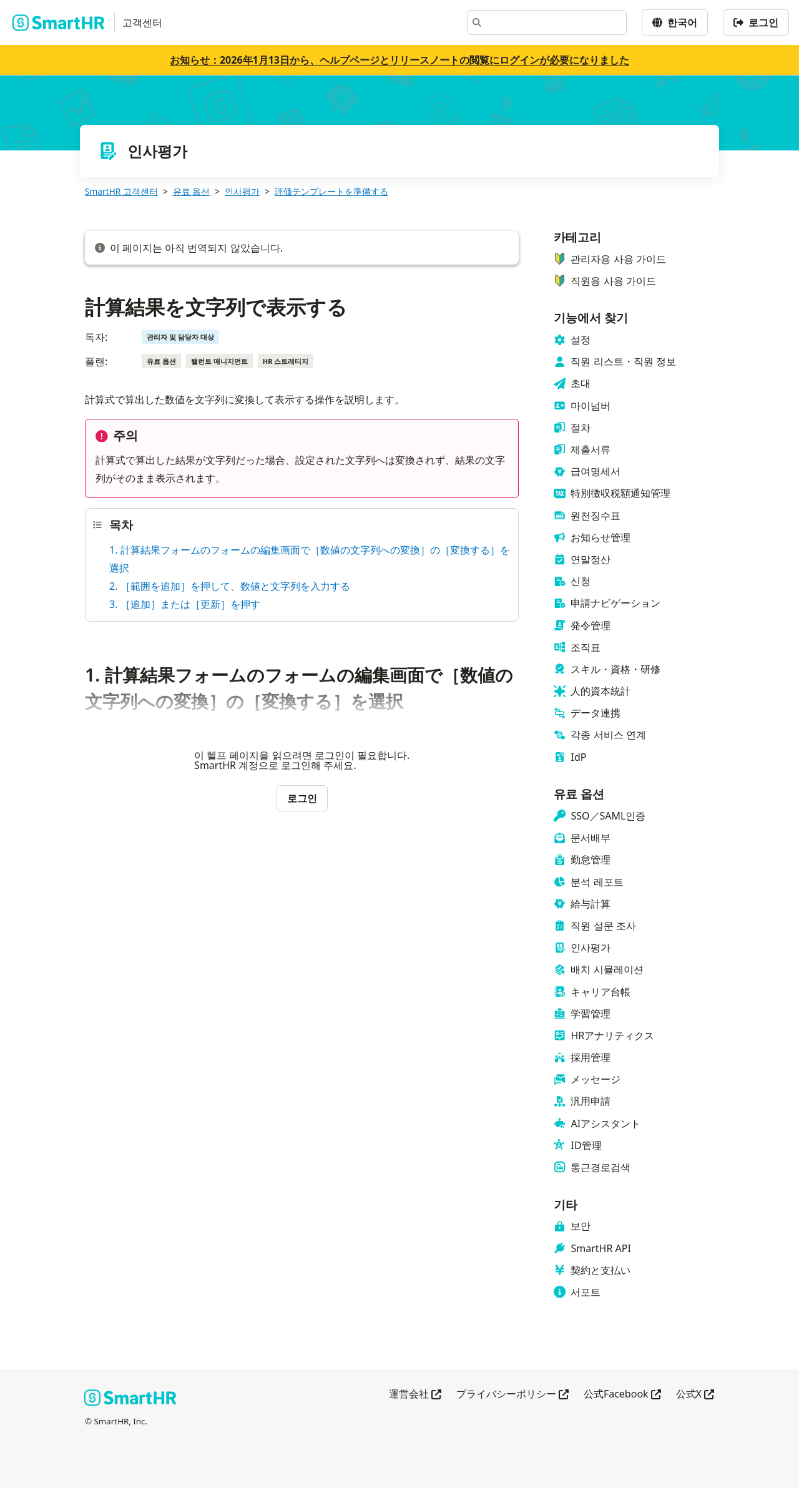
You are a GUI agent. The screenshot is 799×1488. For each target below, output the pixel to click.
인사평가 (242, 191)
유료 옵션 (191, 191)
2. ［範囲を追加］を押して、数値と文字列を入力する (229, 586)
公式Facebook (622, 1395)
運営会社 (415, 1395)
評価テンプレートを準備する (331, 191)
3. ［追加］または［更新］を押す (184, 604)
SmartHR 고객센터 (121, 191)
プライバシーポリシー (512, 1395)
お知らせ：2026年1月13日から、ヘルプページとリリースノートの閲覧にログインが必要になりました (399, 60)
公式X (695, 1395)
